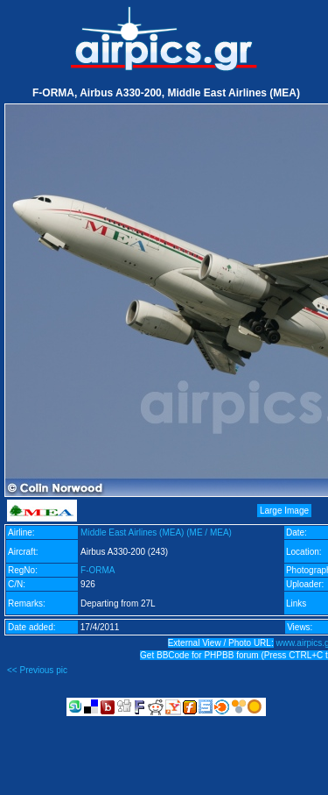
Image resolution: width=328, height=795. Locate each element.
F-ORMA (97, 570)
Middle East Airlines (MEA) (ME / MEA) (156, 532)
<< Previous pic (37, 670)
